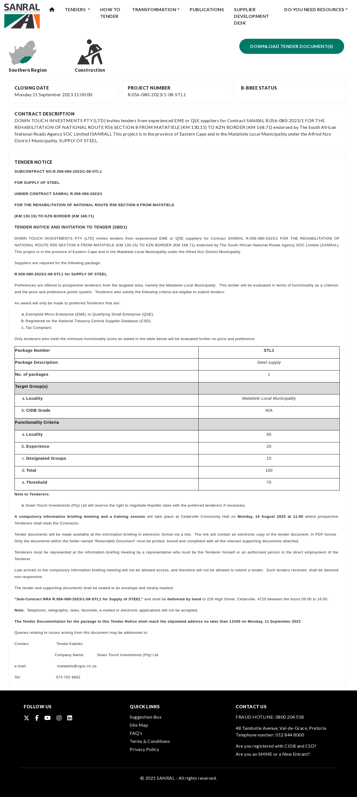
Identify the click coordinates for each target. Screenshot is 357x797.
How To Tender (110, 13)
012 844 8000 (290, 734)
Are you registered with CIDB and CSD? (276, 745)
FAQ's (136, 733)
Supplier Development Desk (251, 16)
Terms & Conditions (150, 741)
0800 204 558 (290, 716)
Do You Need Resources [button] (314, 9)
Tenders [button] (76, 9)
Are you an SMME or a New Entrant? (273, 754)
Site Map (139, 725)
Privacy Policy (144, 749)
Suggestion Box (145, 716)
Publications (207, 9)
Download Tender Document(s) (291, 46)
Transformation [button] (154, 9)
